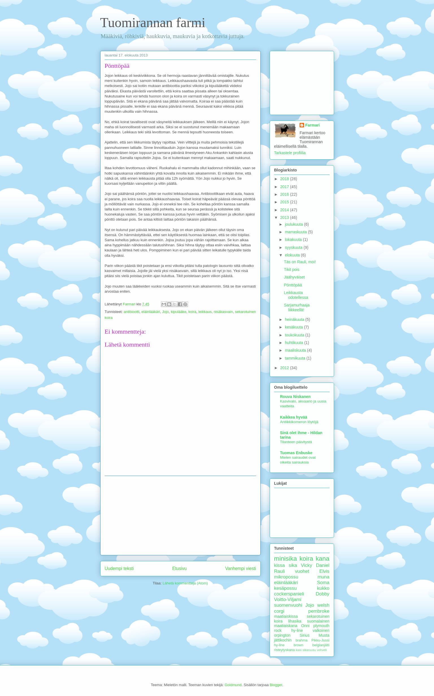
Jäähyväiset (294, 277)
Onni (305, 625)
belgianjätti (320, 645)
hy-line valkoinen (310, 630)
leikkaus (205, 312)
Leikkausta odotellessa (296, 295)
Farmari (312, 125)
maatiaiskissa (286, 616)
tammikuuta (295, 358)
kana (323, 558)
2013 (285, 217)
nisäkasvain (223, 312)
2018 (285, 179)
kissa (279, 565)
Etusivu (179, 568)
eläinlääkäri (150, 312)
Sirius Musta (314, 635)
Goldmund (232, 685)
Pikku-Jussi (320, 640)
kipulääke (178, 312)
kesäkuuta (294, 327)
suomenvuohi (288, 605)
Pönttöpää (293, 285)
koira (192, 312)
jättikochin (283, 640)
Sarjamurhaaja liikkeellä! (296, 307)
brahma (302, 640)
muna (324, 577)
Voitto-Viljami (288, 599)
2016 (285, 194)
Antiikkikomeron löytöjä (299, 422)
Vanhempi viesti (240, 568)
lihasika (295, 621)
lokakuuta (294, 239)
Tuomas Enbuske (296, 453)
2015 (285, 202)
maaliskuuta (296, 350)
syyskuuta (294, 247)
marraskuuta (296, 232)
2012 (285, 368)
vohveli (322, 650)
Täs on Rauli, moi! (300, 262)
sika (293, 565)
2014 (285, 210)
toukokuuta (295, 335)
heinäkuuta (295, 319)
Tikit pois (291, 269)
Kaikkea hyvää (293, 417)
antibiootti (131, 312)
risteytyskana (284, 650)
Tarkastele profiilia (290, 153)
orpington (282, 635)
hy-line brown (289, 645)
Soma (323, 582)
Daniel (323, 565)
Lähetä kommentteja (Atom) (185, 583)
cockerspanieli (289, 594)
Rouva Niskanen (295, 396)
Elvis (324, 571)
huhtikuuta (294, 342)
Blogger (276, 685)
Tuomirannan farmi (153, 22)
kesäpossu (285, 588)
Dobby (323, 594)
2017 (285, 186)
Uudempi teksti (119, 568)
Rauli (279, 571)
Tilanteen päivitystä (296, 442)
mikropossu (286, 577)
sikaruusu (309, 650)
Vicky (306, 565)
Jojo (165, 312)
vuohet (302, 571)
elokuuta (293, 255)
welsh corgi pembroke (302, 608)
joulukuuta (294, 224)
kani (299, 650)
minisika (285, 558)
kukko (323, 588)
